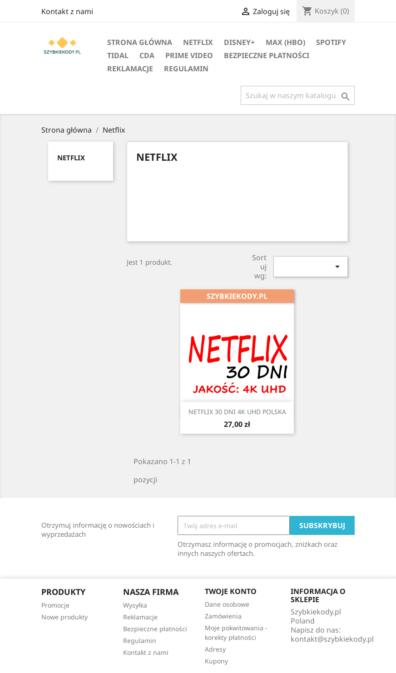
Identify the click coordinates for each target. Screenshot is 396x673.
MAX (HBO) (285, 42)
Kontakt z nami (67, 11)
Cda (146, 55)
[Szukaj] (298, 95)
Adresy (215, 649)
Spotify (331, 42)
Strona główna (139, 42)
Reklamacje (130, 69)
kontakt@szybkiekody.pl (332, 639)
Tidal (118, 55)
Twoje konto (231, 591)
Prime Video (189, 55)
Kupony (216, 661)
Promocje (55, 605)
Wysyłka (135, 605)
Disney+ (239, 42)
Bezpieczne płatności (266, 55)
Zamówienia (223, 616)
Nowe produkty (64, 617)
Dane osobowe (227, 604)
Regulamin (186, 69)
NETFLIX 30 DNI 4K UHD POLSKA (237, 411)
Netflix (198, 42)
